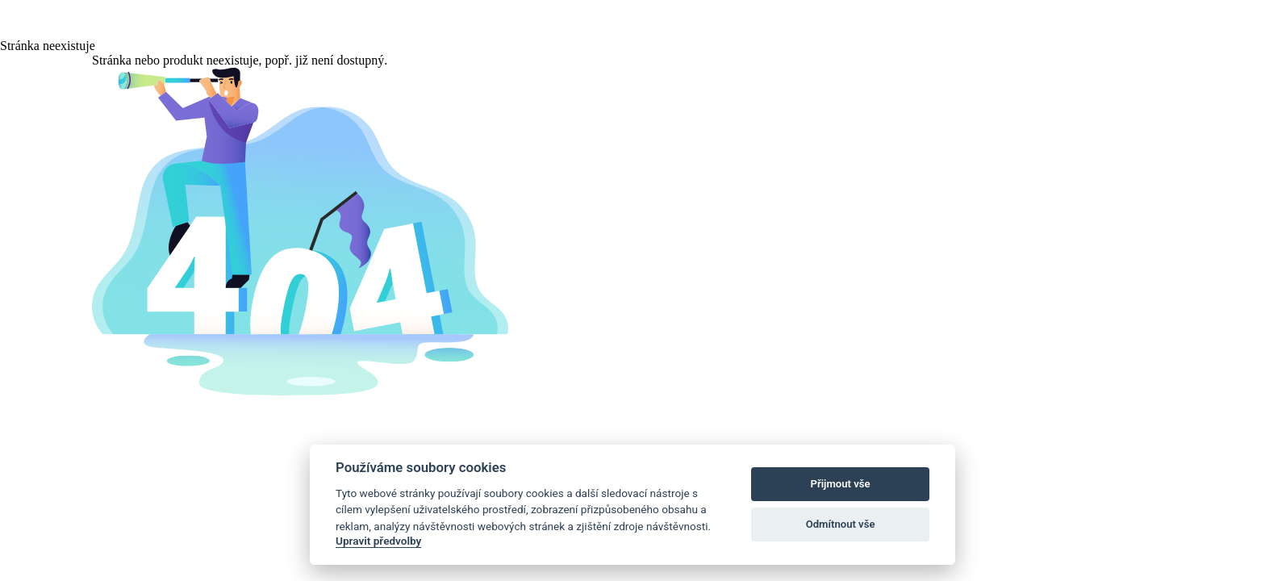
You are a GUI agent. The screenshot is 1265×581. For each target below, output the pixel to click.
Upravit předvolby (378, 540)
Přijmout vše (840, 484)
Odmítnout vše (840, 524)
